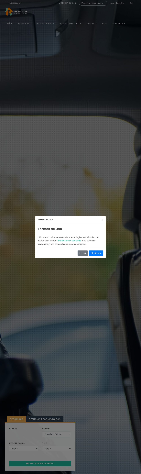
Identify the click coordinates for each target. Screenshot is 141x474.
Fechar (82, 253)
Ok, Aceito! (96, 253)
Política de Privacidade (69, 240)
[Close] (102, 220)
